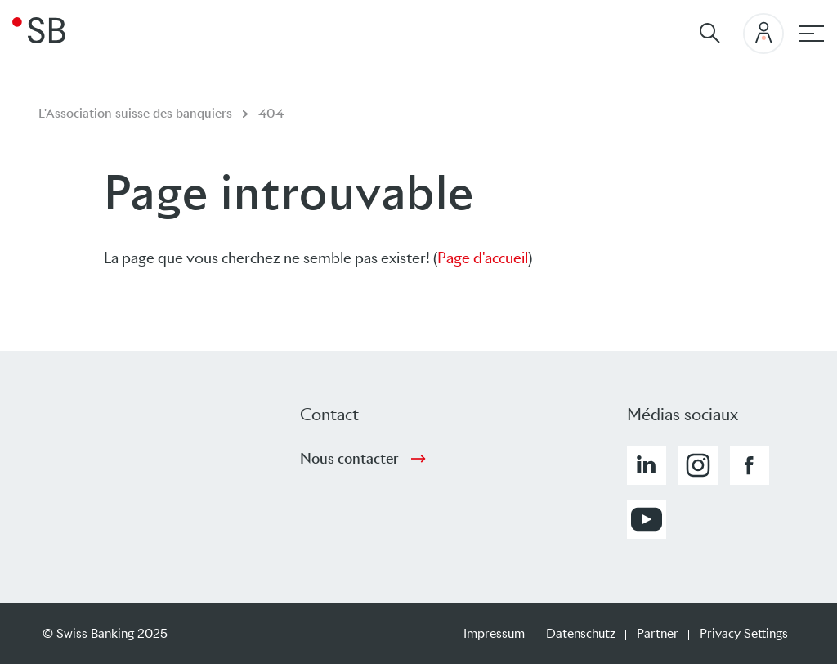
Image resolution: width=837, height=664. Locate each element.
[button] (646, 465)
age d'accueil (487, 258)
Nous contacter (349, 459)
